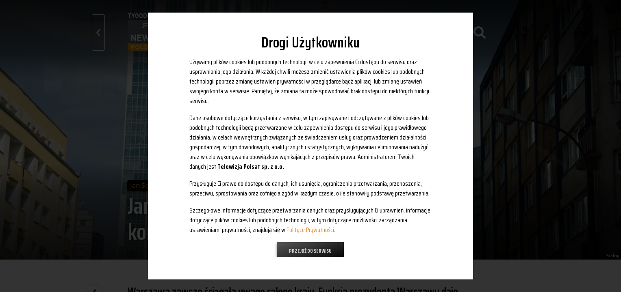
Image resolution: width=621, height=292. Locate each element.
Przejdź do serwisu (310, 251)
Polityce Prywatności (310, 230)
